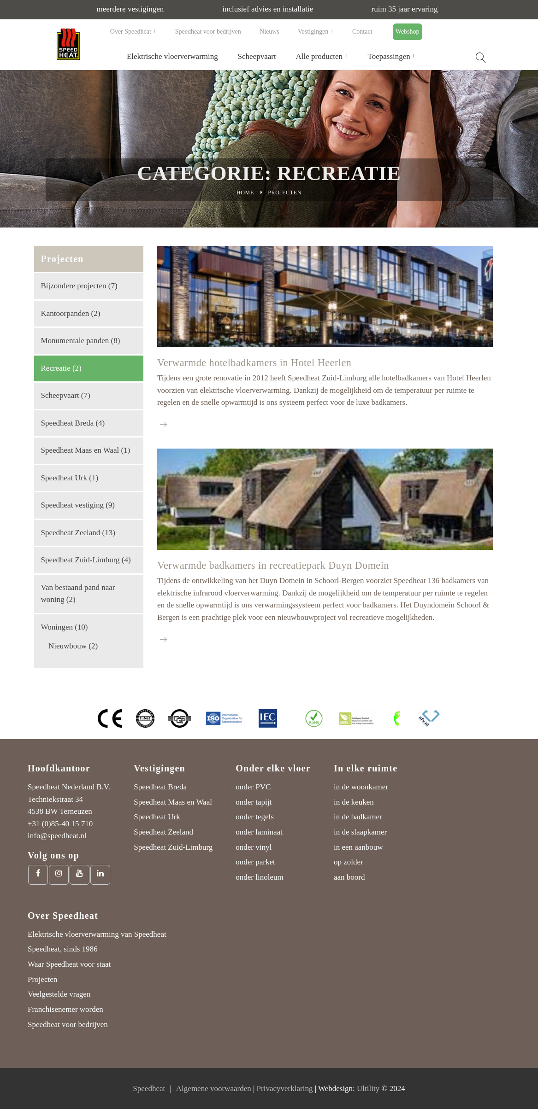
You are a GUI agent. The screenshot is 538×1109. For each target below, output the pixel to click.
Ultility (368, 1088)
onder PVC (253, 786)
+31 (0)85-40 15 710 (60, 823)
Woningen (57, 627)
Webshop (408, 31)
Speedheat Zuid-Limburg (80, 559)
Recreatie (56, 368)
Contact (362, 31)
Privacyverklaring (285, 1088)
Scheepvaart (257, 56)
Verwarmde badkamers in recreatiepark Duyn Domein (273, 565)
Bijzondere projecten (73, 285)
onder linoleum (259, 877)
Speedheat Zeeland (71, 532)
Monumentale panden (75, 340)
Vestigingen (313, 31)
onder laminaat (259, 832)
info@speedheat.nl (57, 835)
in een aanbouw (358, 847)
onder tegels (255, 816)
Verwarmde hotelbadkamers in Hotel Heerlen (254, 362)
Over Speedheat (130, 31)
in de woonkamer (361, 786)
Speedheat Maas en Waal (80, 450)
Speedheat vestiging (72, 505)
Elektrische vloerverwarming (172, 56)
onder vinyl (254, 847)
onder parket (255, 862)
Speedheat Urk (64, 477)
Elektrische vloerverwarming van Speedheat (97, 934)
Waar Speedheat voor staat (69, 964)
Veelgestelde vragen (59, 994)
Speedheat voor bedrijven (208, 31)
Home (245, 192)
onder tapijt (254, 802)
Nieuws (269, 31)
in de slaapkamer (360, 832)
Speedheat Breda (67, 423)
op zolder (348, 862)
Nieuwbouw (67, 646)
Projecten (42, 979)
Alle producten (319, 56)
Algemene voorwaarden (213, 1088)
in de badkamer (358, 816)
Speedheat (149, 1088)
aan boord (349, 877)
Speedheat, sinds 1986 (63, 949)
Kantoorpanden (65, 313)
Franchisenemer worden (65, 1009)
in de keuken (354, 802)
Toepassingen (389, 56)
